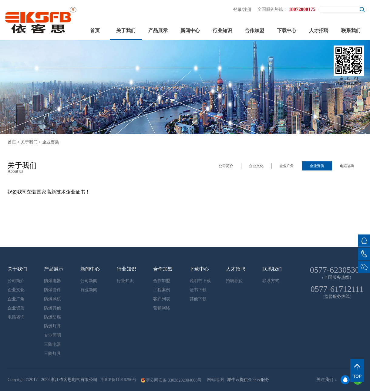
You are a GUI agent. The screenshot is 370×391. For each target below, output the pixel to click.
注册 (247, 9)
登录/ (238, 9)
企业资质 (50, 142)
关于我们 (29, 142)
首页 (95, 30)
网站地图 (214, 379)
